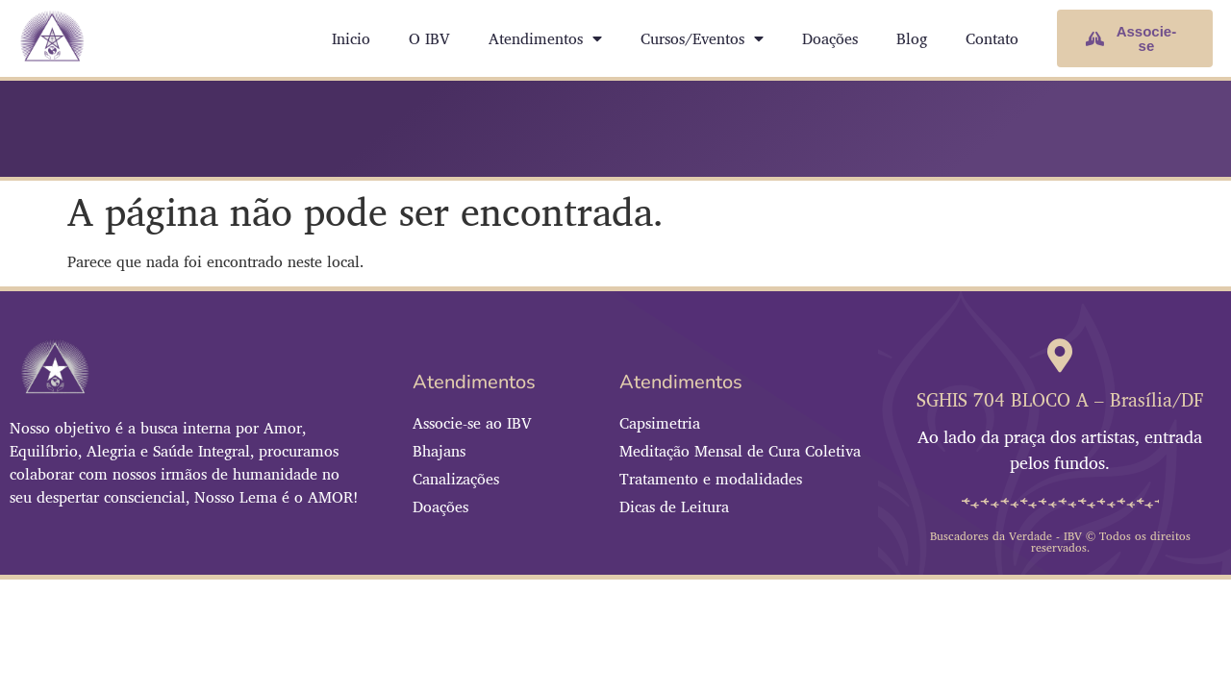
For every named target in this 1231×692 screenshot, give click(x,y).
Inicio (351, 38)
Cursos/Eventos (702, 38)
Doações (830, 38)
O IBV (429, 38)
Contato (992, 38)
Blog (911, 38)
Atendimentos (545, 38)
